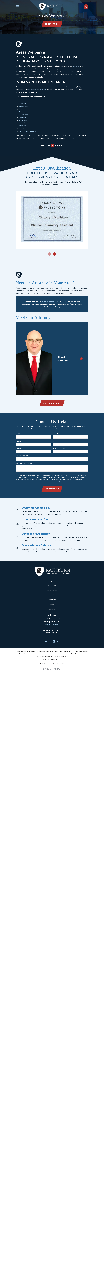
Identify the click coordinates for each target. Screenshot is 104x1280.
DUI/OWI (76, 66)
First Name (20, 434)
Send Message (52, 489)
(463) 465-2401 (52, 632)
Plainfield (22, 126)
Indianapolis (23, 101)
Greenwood (23, 115)
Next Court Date (59, 448)
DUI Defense (52, 590)
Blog (52, 604)
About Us (52, 585)
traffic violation (27, 69)
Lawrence (22, 117)
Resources (52, 600)
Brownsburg (23, 106)
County (18, 448)
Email (55, 441)
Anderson (22, 104)
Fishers (21, 112)
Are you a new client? (24, 456)
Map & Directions (52, 624)
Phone (18, 441)
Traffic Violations (52, 595)
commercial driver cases (36, 90)
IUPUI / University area (27, 131)
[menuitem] (42, 663)
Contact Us (52, 609)
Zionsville (22, 128)
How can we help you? (24, 463)
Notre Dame (23, 123)
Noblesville (23, 120)
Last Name (57, 434)
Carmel (21, 109)
